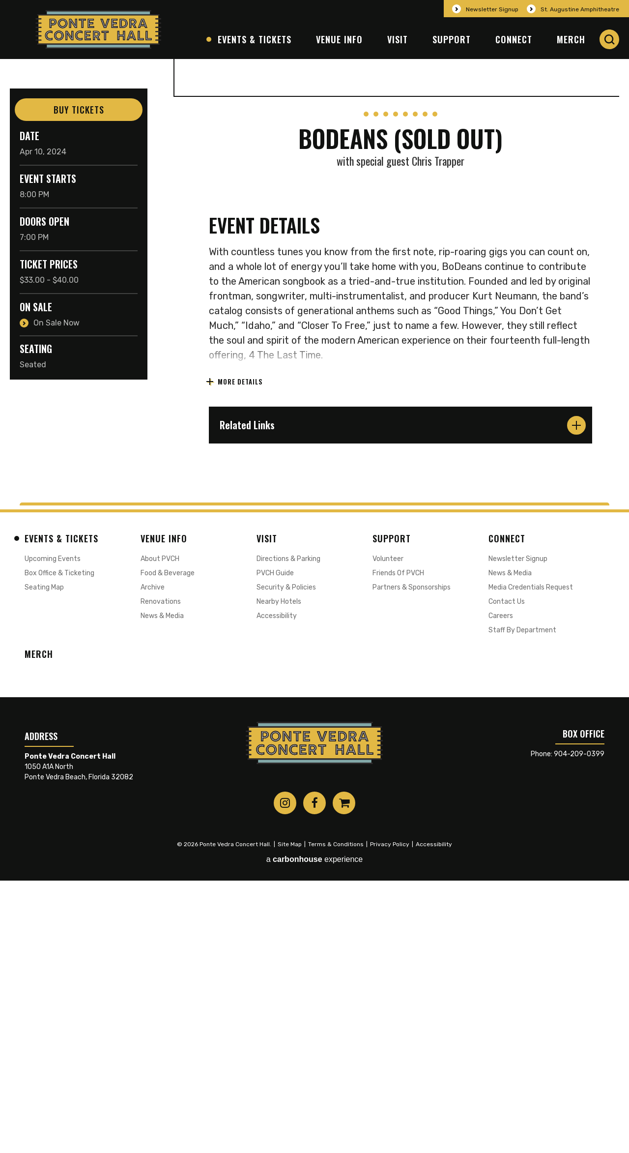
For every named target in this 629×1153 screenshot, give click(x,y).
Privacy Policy (389, 1116)
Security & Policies (286, 859)
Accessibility (277, 888)
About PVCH (160, 831)
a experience (314, 1131)
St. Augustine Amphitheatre (580, 9)
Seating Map (44, 859)
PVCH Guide (275, 845)
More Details (239, 654)
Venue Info (339, 39)
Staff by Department (522, 902)
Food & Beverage (168, 845)
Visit (397, 39)
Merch (571, 39)
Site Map (290, 1116)
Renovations (161, 873)
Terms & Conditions (336, 1116)
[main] (314, 416)
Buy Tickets (79, 109)
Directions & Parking (288, 831)
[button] (609, 39)
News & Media (162, 888)
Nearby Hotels (279, 873)
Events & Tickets (254, 39)
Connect (513, 39)
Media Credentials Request (530, 859)
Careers (500, 888)
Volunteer (387, 831)
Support (451, 39)
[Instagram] (285, 1075)
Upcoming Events (53, 831)
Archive (153, 859)
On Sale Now (56, 322)
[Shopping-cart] (344, 1075)
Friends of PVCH (398, 845)
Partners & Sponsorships (411, 859)
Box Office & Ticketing (59, 845)
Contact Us (506, 873)
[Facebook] (314, 1075)
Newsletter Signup (492, 9)
